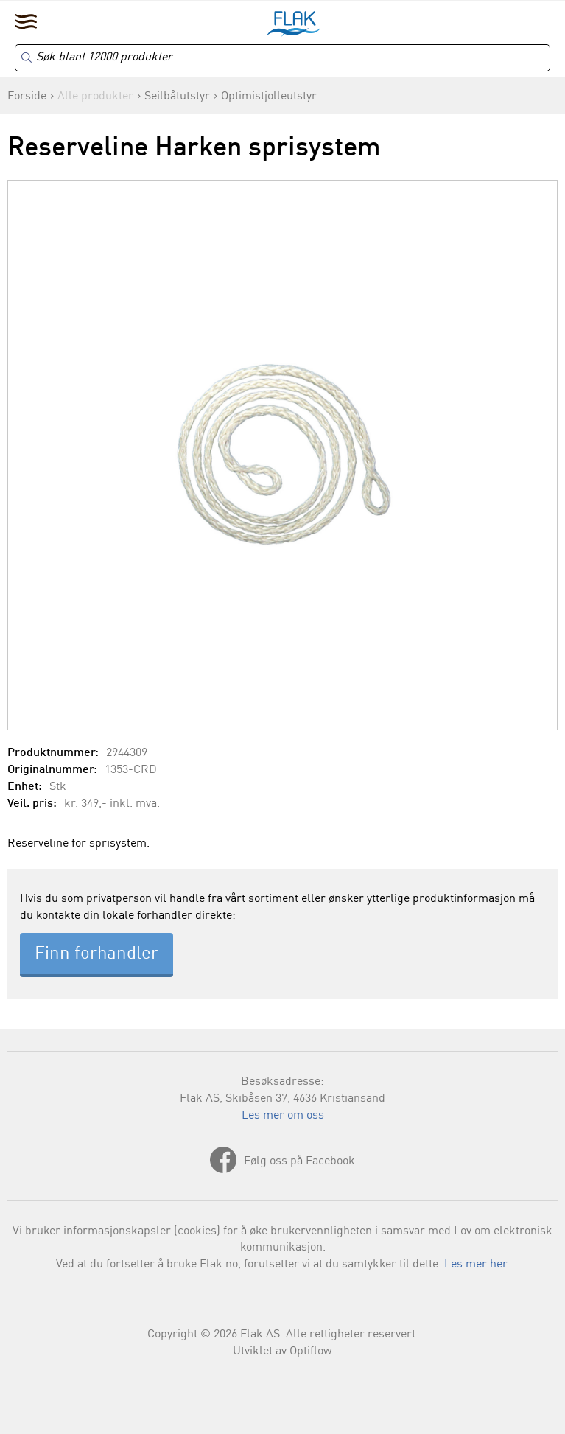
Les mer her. (477, 1264)
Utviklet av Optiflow (282, 1351)
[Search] (282, 57)
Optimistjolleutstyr (269, 96)
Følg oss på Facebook (299, 1161)
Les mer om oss (283, 1116)
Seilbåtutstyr (177, 96)
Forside (26, 96)
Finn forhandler (96, 954)
